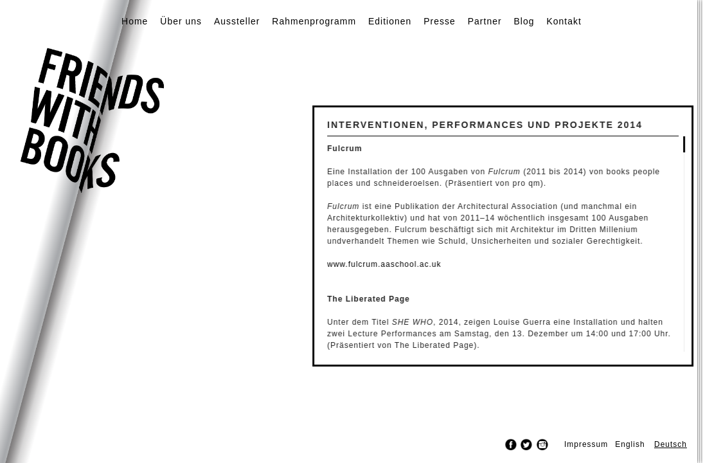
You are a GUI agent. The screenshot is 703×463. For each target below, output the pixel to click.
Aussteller (237, 21)
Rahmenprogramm (314, 21)
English (630, 444)
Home (134, 21)
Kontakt (563, 21)
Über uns (181, 21)
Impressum (586, 444)
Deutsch (670, 444)
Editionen (389, 21)
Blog (524, 21)
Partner (485, 21)
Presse (439, 21)
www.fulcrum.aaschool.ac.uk (410, 264)
